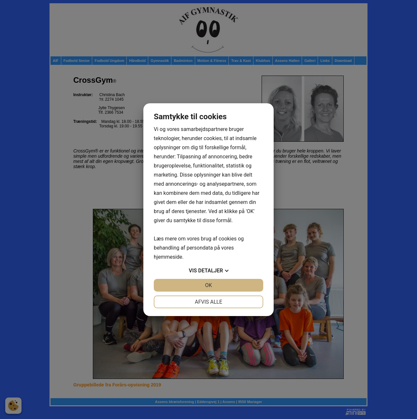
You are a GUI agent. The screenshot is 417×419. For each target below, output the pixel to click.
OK (208, 285)
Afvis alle (208, 302)
